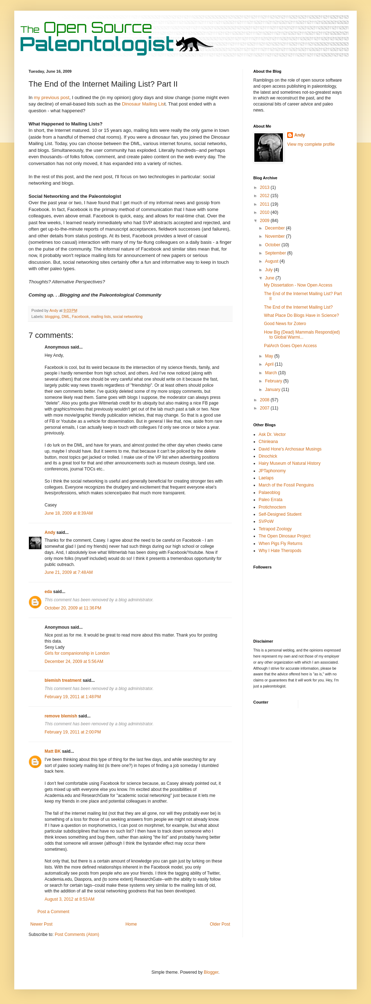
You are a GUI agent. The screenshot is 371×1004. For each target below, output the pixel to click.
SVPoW (266, 521)
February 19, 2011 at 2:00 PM (73, 732)
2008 (265, 399)
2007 (265, 408)
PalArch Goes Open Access (290, 345)
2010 (265, 212)
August (272, 261)
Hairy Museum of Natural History (289, 463)
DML (66, 316)
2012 (265, 195)
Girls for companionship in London (77, 653)
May (269, 356)
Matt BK (53, 751)
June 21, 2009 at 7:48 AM (69, 572)
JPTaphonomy (272, 470)
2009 (265, 220)
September (276, 253)
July (269, 269)
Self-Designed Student (280, 514)
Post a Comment (53, 911)
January (273, 389)
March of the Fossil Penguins (286, 485)
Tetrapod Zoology (275, 528)
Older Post (220, 924)
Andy (50, 532)
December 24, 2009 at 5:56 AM (74, 661)
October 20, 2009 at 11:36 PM (73, 608)
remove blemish (61, 716)
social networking (128, 316)
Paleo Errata (271, 499)
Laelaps (266, 477)
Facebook (80, 316)
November (275, 236)
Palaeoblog (269, 492)
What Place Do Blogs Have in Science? (301, 315)
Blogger (211, 972)
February (274, 381)
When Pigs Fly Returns (281, 543)
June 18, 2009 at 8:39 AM (69, 513)
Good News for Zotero (285, 323)
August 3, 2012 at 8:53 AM (70, 899)
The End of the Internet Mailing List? (298, 307)
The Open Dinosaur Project (284, 536)
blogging (52, 316)
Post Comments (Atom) (77, 934)
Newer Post (41, 924)
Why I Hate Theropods (280, 550)
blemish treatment (63, 680)
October (273, 244)
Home (131, 924)
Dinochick (268, 456)
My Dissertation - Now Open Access (298, 285)
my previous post (50, 97)
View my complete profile (311, 144)
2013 (265, 187)
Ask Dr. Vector (272, 434)
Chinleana (268, 441)
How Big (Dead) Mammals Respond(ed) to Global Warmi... (302, 335)
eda (48, 591)
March (271, 372)
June (270, 278)
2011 (265, 204)
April (270, 364)
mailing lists (101, 316)
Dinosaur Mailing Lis (143, 104)
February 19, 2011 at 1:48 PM (73, 696)
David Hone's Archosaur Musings (290, 449)
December (275, 228)
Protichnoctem (272, 507)
